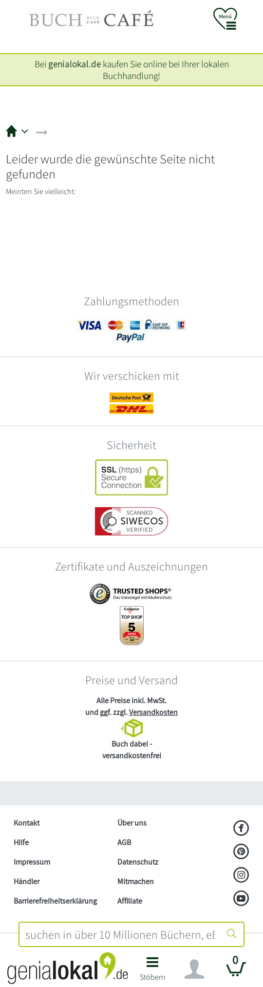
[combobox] (120, 934)
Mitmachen (135, 881)
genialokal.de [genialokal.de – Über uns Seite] (74, 64)
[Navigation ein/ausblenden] (194, 969)
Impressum (32, 862)
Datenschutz (137, 862)
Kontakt (26, 823)
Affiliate (129, 901)
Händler (26, 881)
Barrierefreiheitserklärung (55, 901)
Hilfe (21, 842)
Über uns (132, 823)
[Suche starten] (232, 934)
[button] (152, 971)
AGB (124, 842)
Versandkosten (153, 712)
